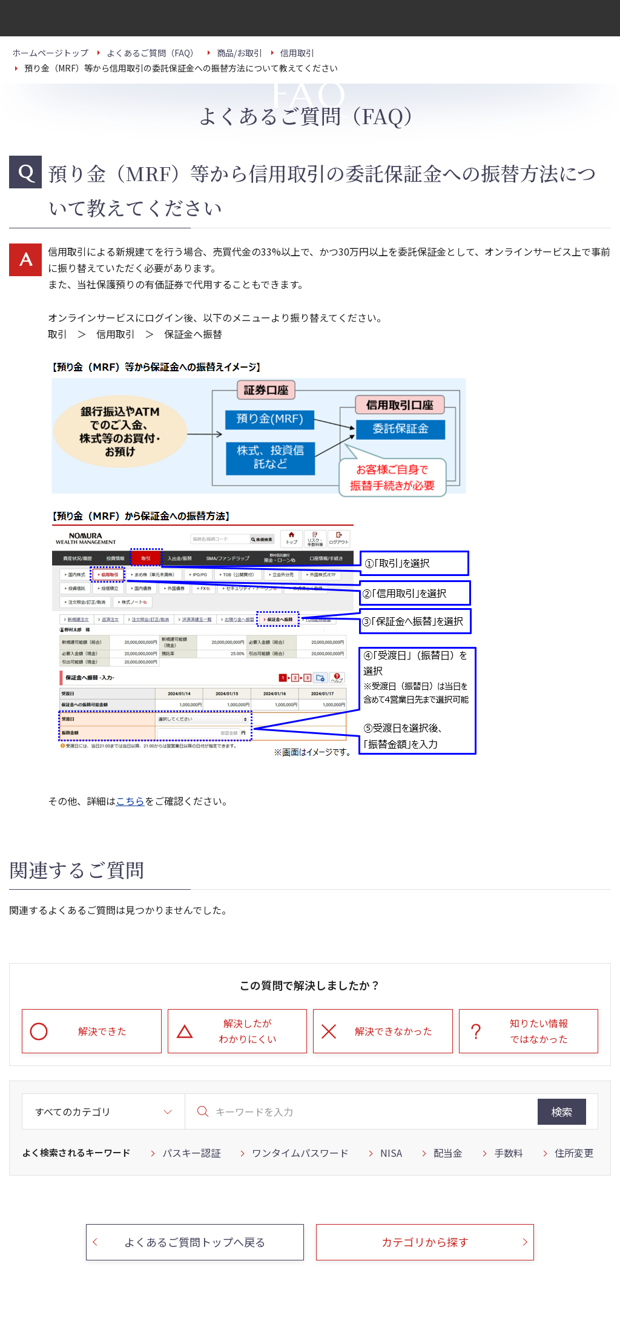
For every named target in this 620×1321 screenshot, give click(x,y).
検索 (562, 1111)
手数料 (508, 1152)
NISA (391, 1152)
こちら (130, 800)
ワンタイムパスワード (300, 1152)
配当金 (448, 1152)
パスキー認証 (191, 1152)
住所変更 (574, 1152)
